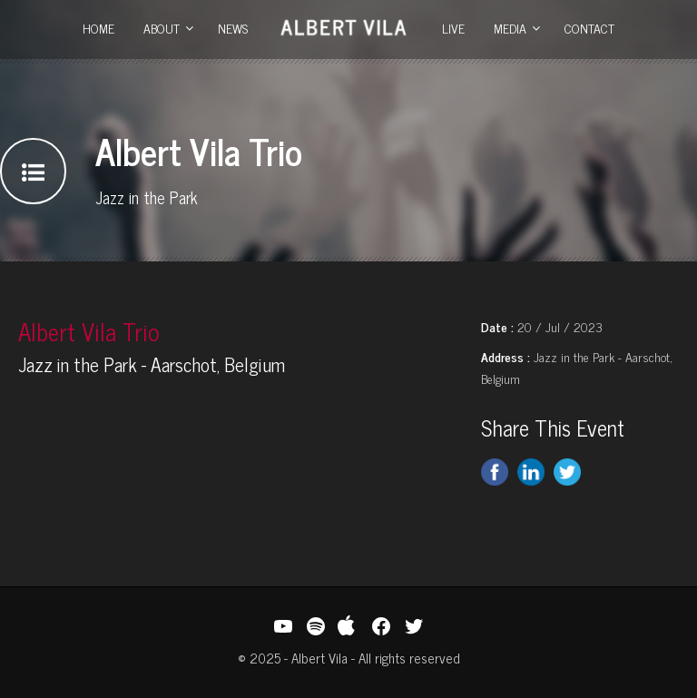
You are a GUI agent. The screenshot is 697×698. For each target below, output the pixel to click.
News (233, 27)
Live (453, 27)
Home (98, 27)
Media (510, 27)
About (161, 27)
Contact (589, 27)
